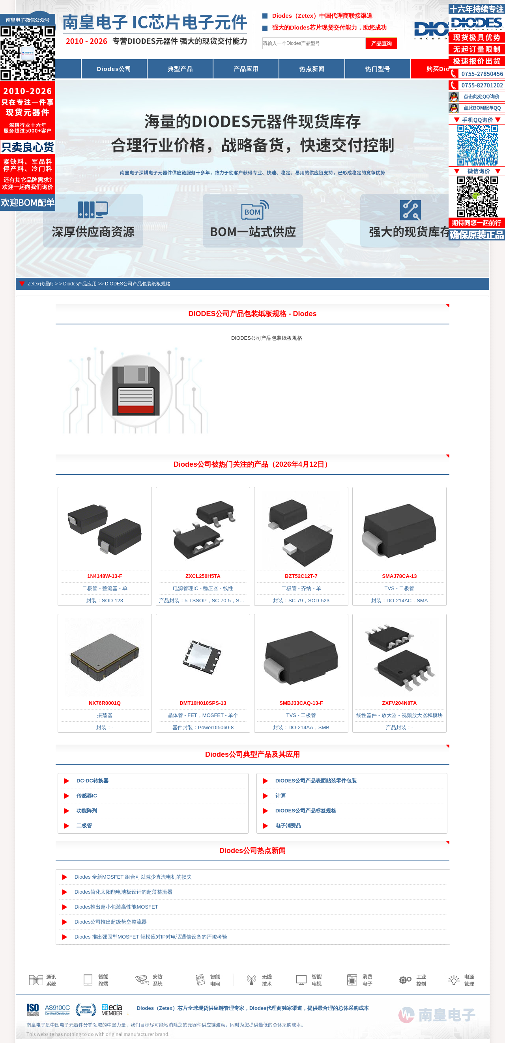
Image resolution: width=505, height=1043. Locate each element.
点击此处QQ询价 (481, 96)
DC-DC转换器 (92, 781)
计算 (280, 796)
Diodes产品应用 (80, 284)
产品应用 (246, 68)
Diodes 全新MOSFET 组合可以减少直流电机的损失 (133, 877)
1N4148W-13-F (104, 576)
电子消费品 (288, 826)
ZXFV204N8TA (399, 703)
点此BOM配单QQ (482, 108)
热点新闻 (312, 68)
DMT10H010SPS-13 (203, 703)
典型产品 (180, 68)
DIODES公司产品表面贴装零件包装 (316, 781)
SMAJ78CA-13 (399, 576)
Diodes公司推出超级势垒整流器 (111, 922)
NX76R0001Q (105, 703)
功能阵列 (87, 811)
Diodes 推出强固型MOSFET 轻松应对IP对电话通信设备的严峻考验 (151, 937)
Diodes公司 (114, 68)
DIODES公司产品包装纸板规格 (137, 284)
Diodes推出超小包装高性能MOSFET (116, 907)
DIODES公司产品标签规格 (305, 811)
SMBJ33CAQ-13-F (301, 703)
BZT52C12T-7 (301, 576)
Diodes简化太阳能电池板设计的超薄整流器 (123, 892)
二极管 (84, 826)
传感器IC (87, 796)
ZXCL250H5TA (203, 576)
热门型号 (378, 68)
